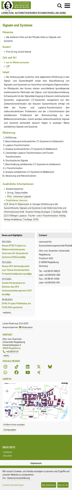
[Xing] (39, 372)
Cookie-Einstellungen (13, 485)
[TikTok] (16, 367)
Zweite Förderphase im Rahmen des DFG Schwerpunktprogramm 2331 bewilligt (17, 288)
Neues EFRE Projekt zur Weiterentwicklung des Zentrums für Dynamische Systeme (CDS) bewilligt (15, 251)
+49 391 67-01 (10, 352)
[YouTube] (28, 372)
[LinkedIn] (28, 367)
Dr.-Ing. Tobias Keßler (17, 193)
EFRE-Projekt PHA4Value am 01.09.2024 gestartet (16, 305)
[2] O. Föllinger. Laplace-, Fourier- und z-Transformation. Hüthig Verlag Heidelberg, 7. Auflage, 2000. (35, 217)
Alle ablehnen (48, 485)
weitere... (7, 312)
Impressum (36, 463)
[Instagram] (5, 367)
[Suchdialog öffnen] (59, 6)
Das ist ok (63, 485)
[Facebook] (16, 372)
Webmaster (26, 327)
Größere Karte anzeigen (14, 424)
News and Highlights (12, 235)
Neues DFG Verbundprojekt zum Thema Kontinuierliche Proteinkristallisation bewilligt (17, 270)
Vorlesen (7, 452)
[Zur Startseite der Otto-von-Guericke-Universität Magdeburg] (22, 6)
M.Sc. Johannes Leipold (19, 196)
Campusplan (9, 430)
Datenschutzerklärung (18, 478)
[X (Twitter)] (39, 367)
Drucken (7, 455)
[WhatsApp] (5, 372)
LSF (8, 66)
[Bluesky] (50, 367)
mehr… (6, 356)
